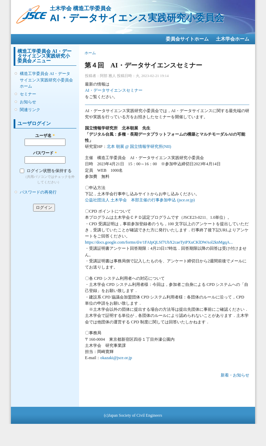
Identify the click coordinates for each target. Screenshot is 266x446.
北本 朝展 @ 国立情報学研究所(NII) (139, 146)
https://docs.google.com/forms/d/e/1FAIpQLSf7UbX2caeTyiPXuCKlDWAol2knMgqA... (159, 242)
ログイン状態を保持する (49, 170)
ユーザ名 (45, 135)
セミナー (28, 94)
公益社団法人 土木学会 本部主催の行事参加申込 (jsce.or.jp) (140, 200)
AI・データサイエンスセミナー (114, 90)
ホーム (90, 53)
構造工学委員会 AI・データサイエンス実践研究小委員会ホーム (46, 79)
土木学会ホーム (232, 39)
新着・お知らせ (235, 375)
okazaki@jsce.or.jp (116, 357)
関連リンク (30, 109)
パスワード (45, 153)
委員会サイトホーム (187, 39)
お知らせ (28, 101)
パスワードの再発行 (38, 192)
